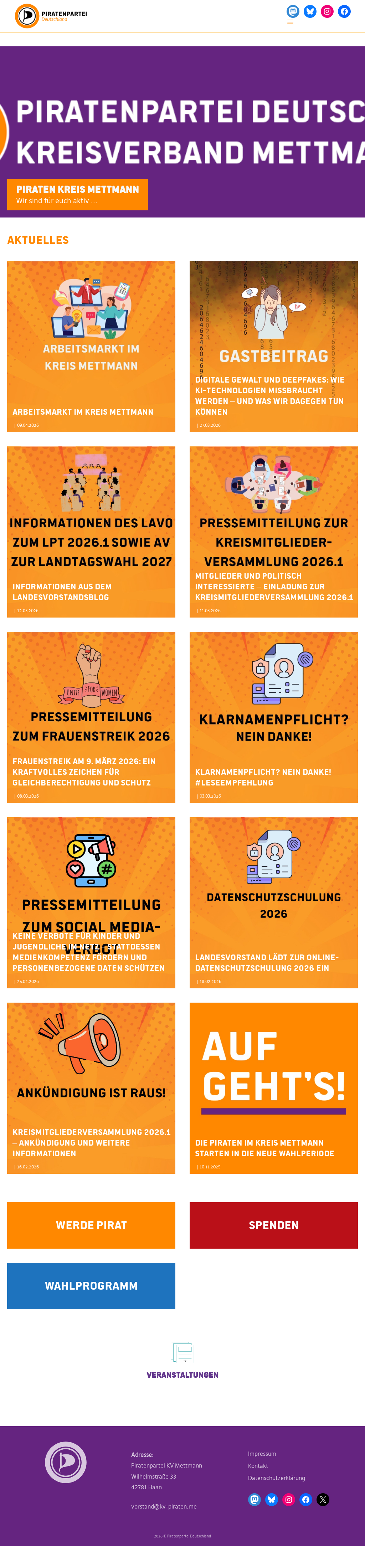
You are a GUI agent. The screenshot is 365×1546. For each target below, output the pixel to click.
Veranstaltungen (182, 1374)
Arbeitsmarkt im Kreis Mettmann (83, 411)
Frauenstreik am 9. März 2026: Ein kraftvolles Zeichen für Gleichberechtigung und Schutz (84, 771)
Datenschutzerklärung (276, 1477)
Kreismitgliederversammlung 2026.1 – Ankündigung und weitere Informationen (91, 1142)
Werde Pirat (91, 1224)
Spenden (274, 1224)
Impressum (262, 1453)
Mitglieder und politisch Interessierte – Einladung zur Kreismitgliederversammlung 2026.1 (274, 586)
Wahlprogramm (91, 1285)
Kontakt (258, 1465)
